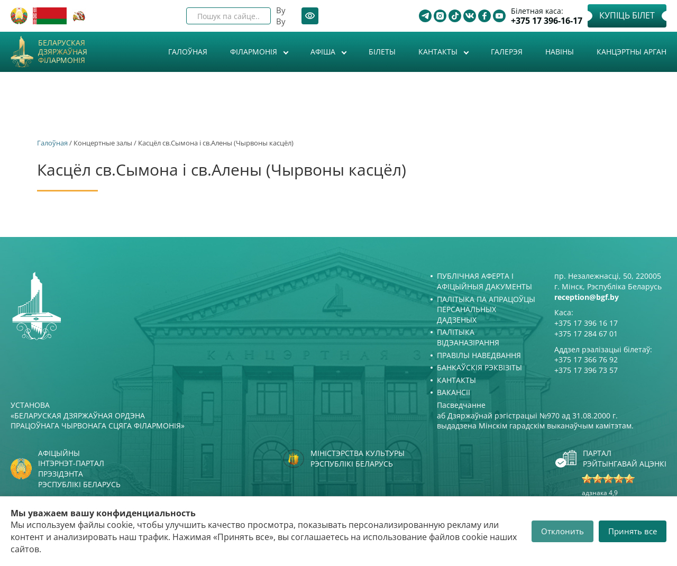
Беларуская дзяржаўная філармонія (62, 52)
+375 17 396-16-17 (546, 21)
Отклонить (562, 531)
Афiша (323, 52)
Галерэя (507, 52)
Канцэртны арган (631, 52)
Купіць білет (627, 15)
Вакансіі (453, 392)
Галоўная (187, 52)
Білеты (382, 52)
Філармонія (254, 52)
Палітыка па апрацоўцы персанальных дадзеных (486, 309)
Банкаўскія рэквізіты (479, 367)
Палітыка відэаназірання (468, 337)
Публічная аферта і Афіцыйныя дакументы (484, 281)
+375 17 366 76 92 (586, 359)
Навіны (559, 52)
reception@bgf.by (586, 297)
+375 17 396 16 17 (586, 323)
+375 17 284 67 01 (586, 333)
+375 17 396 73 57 (586, 370)
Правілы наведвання (479, 355)
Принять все (632, 531)
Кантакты (439, 52)
